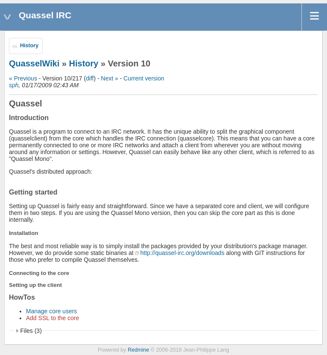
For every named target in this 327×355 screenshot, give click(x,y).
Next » (109, 78)
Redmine (138, 350)
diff (90, 78)
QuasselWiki (34, 63)
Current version (143, 78)
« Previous (23, 78)
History (29, 46)
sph (14, 85)
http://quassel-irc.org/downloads (182, 252)
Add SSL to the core (52, 318)
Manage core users (51, 311)
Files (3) (31, 330)
